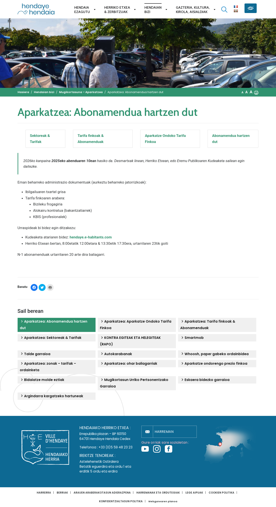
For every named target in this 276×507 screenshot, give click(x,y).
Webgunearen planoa (162, 501)
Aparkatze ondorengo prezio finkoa (213, 363)
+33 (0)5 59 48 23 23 (115, 447)
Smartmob (192, 337)
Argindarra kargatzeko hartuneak (51, 396)
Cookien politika (221, 492)
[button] (256, 92)
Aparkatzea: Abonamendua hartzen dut (53, 324)
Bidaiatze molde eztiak (42, 379)
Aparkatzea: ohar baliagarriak (128, 363)
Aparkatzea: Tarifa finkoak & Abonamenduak (207, 324)
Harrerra (44, 492)
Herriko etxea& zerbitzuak (117, 9)
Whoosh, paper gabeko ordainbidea (214, 354)
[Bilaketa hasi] (224, 9)
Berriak (62, 492)
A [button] (242, 92)
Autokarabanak (116, 354)
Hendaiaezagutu (82, 9)
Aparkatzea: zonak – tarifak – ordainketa (48, 366)
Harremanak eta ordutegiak (158, 492)
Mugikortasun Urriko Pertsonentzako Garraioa (134, 383)
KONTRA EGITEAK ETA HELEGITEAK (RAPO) (130, 340)
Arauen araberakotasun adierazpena (102, 492)
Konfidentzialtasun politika (121, 501)
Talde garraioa (35, 354)
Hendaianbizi (153, 9)
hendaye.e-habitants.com (90, 237)
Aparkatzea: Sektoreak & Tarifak (50, 337)
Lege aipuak (194, 492)
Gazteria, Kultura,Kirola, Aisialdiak (193, 9)
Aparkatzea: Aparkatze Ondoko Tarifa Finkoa (135, 324)
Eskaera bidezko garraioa (205, 379)
